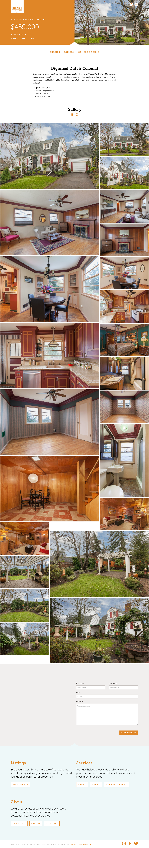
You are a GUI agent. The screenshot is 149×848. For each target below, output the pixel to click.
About (16, 802)
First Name (80, 683)
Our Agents (19, 823)
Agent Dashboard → (82, 844)
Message (79, 701)
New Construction (116, 785)
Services (84, 763)
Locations (52, 823)
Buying (82, 785)
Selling (96, 785)
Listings (18, 763)
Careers (35, 823)
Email (78, 692)
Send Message (128, 733)
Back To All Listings (23, 38)
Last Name (113, 683)
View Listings (20, 785)
